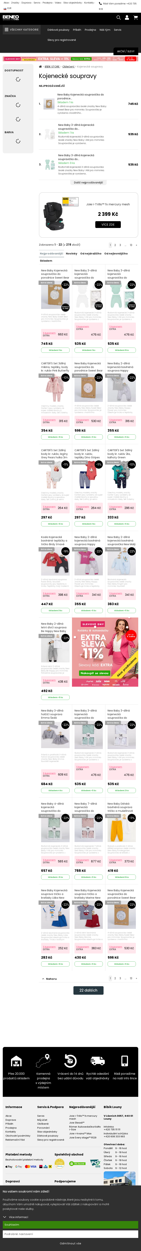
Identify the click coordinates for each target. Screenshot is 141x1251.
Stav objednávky (72, 2)
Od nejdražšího (90, 253)
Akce (6, 2)
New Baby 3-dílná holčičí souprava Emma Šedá (52, 733)
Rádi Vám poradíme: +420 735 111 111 (118, 6)
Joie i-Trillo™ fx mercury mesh (108, 204)
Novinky (71, 253)
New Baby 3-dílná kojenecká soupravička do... (76, 127)
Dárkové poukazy (58, 30)
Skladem (46, 260)
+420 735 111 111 (112, 1158)
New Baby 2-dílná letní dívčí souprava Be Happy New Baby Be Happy (54, 642)
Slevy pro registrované (62, 40)
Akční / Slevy (126, 51)
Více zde (108, 224)
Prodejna (47, 2)
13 (131, 245)
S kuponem (49, 332)
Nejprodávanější (51, 253)
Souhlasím (12, 1225)
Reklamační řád (15, 1168)
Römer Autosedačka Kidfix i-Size (85, 1156)
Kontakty (89, 2)
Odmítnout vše (70, 1243)
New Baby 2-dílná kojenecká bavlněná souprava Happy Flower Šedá (121, 370)
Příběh (77, 30)
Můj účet (42, 1148)
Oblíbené (43, 1152)
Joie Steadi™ (76, 1151)
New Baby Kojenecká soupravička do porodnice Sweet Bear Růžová (88, 370)
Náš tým (105, 30)
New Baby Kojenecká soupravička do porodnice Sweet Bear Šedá (121, 920)
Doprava (26, 2)
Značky (15, 2)
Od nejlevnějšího (116, 253)
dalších (88, 1019)
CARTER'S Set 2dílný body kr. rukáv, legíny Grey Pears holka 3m (54, 461)
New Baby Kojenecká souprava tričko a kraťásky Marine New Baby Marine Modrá (88, 920)
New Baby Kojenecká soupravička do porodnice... (80, 96)
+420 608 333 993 (114, 1164)
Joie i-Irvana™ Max (80, 1161)
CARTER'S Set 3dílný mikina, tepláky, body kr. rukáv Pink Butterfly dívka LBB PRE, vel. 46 (55, 370)
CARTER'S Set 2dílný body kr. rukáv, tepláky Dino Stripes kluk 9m (87, 463)
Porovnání (43, 1156)
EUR (7, 9)
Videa (58, 2)
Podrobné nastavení (19, 1234)
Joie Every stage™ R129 (82, 1165)
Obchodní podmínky (18, 1164)
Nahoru (49, 1007)
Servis (37, 2)
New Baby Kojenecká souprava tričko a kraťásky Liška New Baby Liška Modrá (54, 920)
